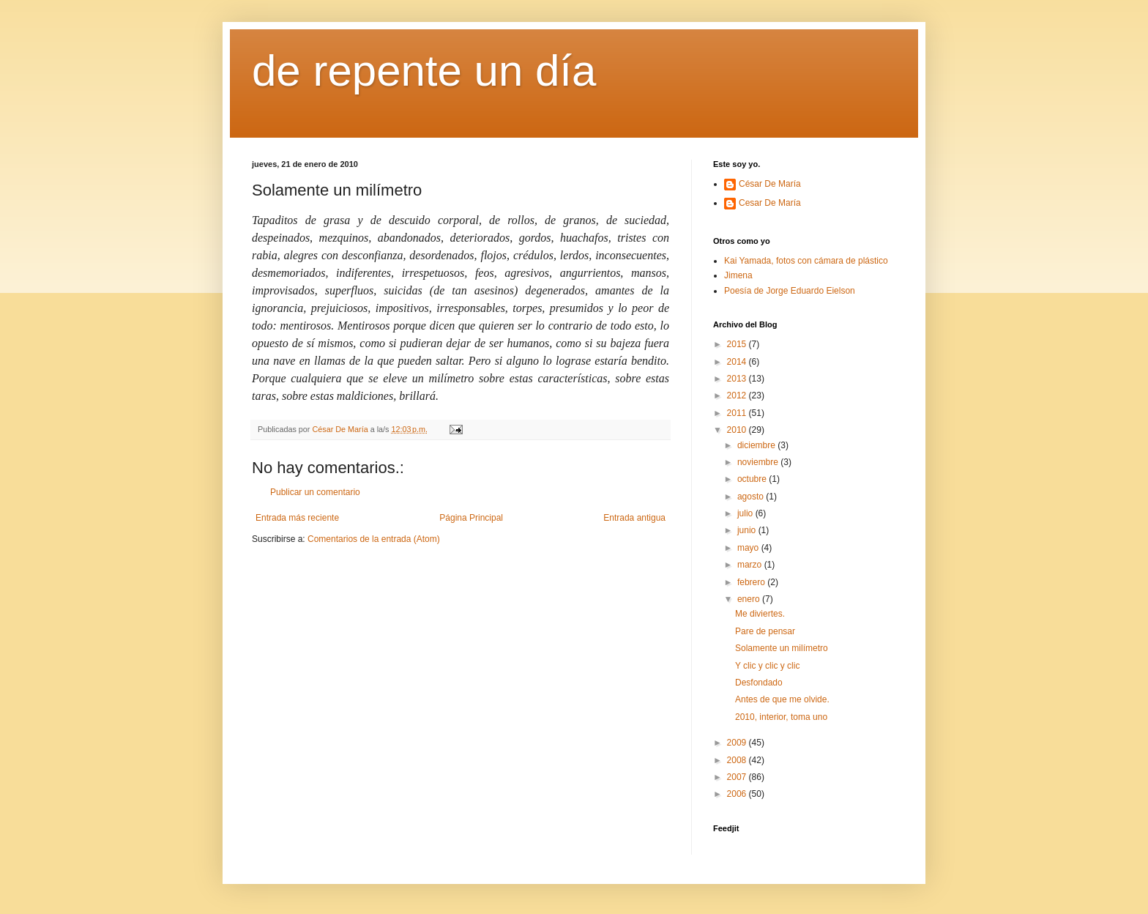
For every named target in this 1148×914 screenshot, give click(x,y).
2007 (738, 777)
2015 (738, 344)
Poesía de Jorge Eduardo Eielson (789, 291)
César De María (770, 184)
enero (749, 599)
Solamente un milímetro (781, 648)
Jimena (738, 275)
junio (747, 530)
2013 (738, 379)
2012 (738, 395)
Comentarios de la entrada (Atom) (374, 539)
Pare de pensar (765, 631)
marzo (750, 565)
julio (746, 513)
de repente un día (424, 70)
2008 (738, 760)
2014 (738, 362)
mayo (749, 548)
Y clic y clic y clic (767, 666)
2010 (738, 430)
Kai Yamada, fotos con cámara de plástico (806, 261)
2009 (738, 742)
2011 (738, 413)
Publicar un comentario (315, 492)
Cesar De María (770, 203)
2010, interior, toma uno (781, 717)
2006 (738, 794)
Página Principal (471, 518)
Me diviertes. (760, 614)
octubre (753, 479)
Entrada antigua (634, 518)
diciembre (757, 445)
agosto (751, 496)
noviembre (758, 462)
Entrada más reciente (297, 518)
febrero (752, 582)
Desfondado (759, 682)
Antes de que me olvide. (782, 699)
